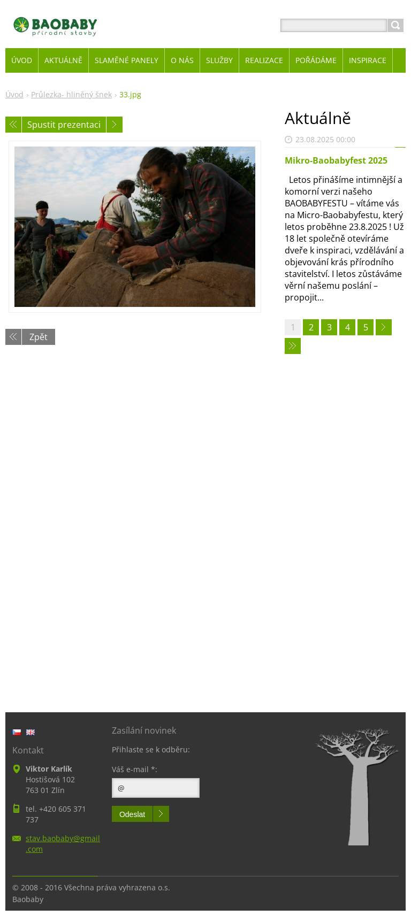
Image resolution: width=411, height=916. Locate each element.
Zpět (38, 337)
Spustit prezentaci (64, 124)
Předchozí (13, 125)
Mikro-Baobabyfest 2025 (336, 160)
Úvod (14, 94)
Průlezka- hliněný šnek (71, 94)
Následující (114, 125)
